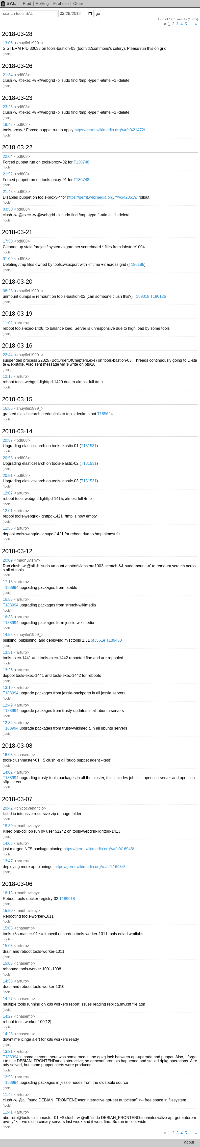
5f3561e (98, 640)
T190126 (158, 296)
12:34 (8, 723)
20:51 (8, 475)
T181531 (89, 446)
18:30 (8, 826)
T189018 (141, 296)
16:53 (8, 599)
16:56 (8, 408)
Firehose (61, 3)
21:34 (8, 75)
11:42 (8, 1094)
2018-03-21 (17, 232)
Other (78, 3)
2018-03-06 (17, 884)
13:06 (8, 43)
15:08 (8, 928)
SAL (8, 3)
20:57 (8, 440)
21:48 (8, 192)
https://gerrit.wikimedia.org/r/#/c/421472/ (110, 130)
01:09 (8, 259)
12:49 (8, 705)
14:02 (8, 772)
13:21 (8, 1051)
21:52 (8, 174)
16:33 (8, 617)
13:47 (8, 861)
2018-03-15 (17, 399)
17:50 (8, 241)
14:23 (8, 1034)
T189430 (114, 640)
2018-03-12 (17, 551)
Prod (27, 3)
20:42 (8, 808)
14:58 (8, 634)
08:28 (8, 291)
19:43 (8, 124)
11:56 (8, 528)
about (189, 1142)
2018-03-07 (17, 799)
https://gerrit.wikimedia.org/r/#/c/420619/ (102, 197)
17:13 (8, 582)
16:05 (8, 755)
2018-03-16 (17, 346)
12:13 (8, 376)
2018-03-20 (17, 282)
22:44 (8, 355)
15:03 (8, 946)
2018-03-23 (17, 98)
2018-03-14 (17, 431)
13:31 (8, 652)
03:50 (8, 209)
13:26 (8, 670)
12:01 (8, 511)
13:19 (8, 687)
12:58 (8, 1077)
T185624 (105, 414)
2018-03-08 (17, 746)
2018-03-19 (17, 314)
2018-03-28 (17, 34)
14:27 (8, 999)
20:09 (8, 560)
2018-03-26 (17, 66)
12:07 (8, 493)
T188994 (10, 587)
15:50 (8, 910)
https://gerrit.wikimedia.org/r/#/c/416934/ (89, 867)
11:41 (8, 1112)
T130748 (81, 162)
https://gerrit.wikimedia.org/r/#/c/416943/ (99, 849)
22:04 (8, 156)
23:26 (8, 107)
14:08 (8, 843)
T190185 (136, 264)
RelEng (42, 3)
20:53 (8, 458)
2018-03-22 (17, 147)
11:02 (8, 323)
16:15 (8, 893)
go (98, 13)
